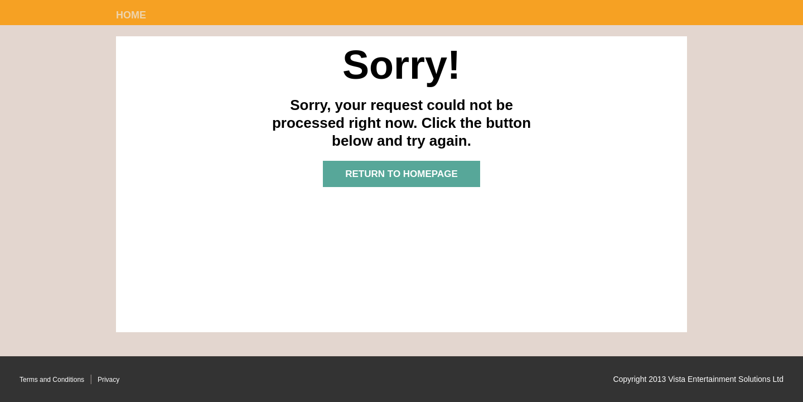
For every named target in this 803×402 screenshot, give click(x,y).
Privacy (108, 380)
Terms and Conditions (52, 380)
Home (131, 15)
